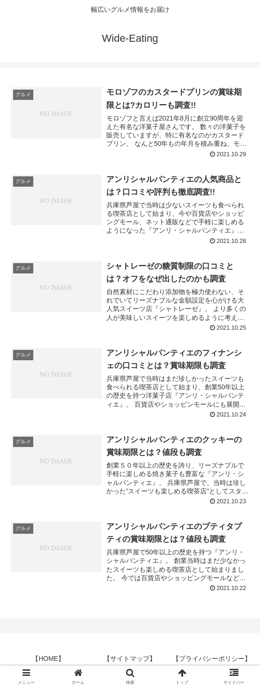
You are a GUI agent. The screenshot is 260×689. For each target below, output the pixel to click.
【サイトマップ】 (130, 658)
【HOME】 (48, 658)
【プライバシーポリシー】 (211, 658)
